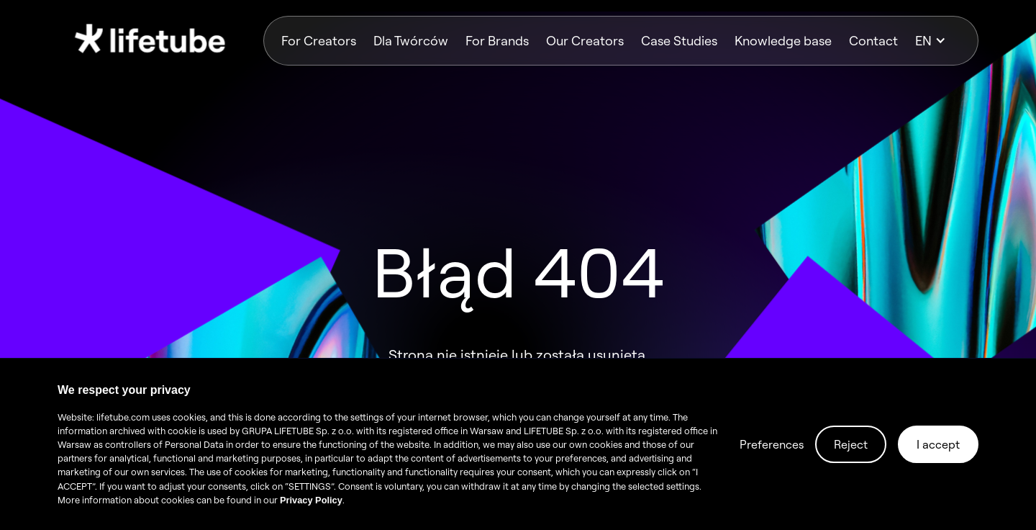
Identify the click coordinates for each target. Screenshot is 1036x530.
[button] (937, 41)
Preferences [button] (772, 444)
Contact (873, 40)
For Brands (497, 40)
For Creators (318, 40)
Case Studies (679, 40)
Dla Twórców (410, 40)
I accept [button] (938, 444)
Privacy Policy (311, 500)
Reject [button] (851, 444)
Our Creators (585, 40)
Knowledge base (783, 40)
